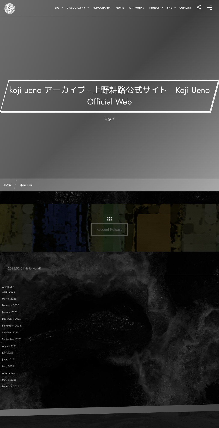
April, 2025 (8, 373)
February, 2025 (10, 386)
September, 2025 (11, 339)
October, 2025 (10, 332)
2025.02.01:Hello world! (24, 271)
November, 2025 (11, 326)
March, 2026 (9, 299)
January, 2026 (9, 312)
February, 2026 (10, 305)
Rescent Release (109, 218)
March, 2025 (9, 380)
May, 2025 (8, 366)
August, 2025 (9, 346)
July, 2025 (7, 353)
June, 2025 (8, 359)
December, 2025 (11, 319)
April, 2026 (8, 292)
